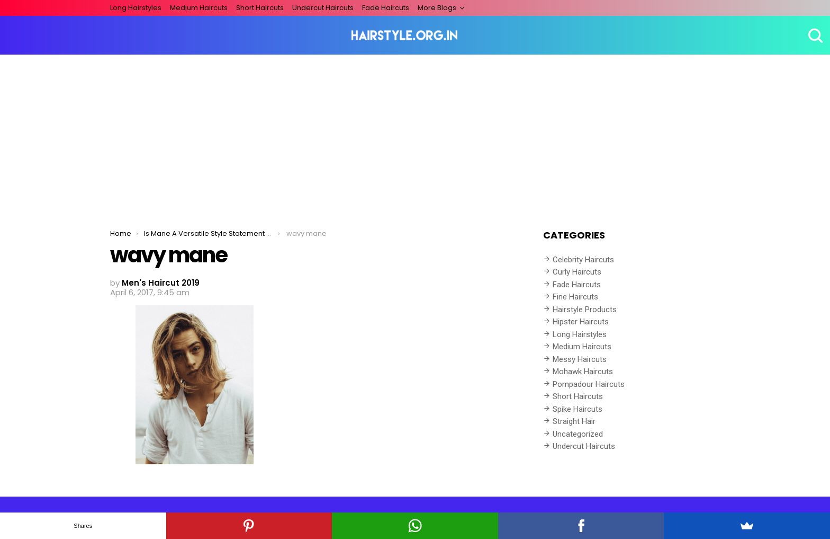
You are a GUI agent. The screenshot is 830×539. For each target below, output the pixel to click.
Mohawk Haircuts (583, 371)
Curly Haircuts (577, 272)
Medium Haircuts (199, 8)
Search (814, 35)
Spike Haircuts (577, 409)
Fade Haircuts (385, 8)
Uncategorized (578, 434)
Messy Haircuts (580, 359)
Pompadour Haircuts (589, 384)
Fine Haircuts (575, 297)
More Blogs (437, 8)
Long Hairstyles (135, 8)
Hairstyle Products (585, 309)
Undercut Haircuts (323, 8)
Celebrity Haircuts (583, 259)
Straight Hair (574, 421)
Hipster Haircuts (581, 321)
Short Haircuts (260, 8)
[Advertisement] (415, 134)
